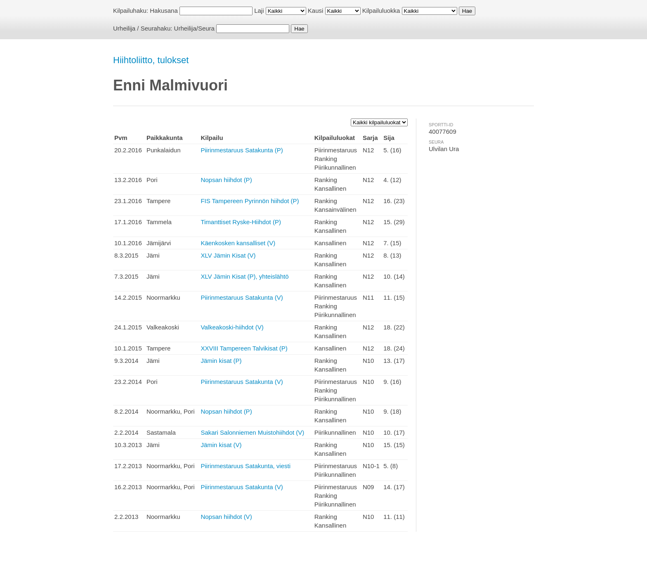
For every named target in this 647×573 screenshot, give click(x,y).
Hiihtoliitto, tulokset (151, 60)
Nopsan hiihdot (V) (226, 516)
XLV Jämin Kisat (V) (228, 255)
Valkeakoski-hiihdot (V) (232, 327)
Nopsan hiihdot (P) (226, 179)
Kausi (316, 10)
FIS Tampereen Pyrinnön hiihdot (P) (250, 200)
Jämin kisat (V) (221, 444)
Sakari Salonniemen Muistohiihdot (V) (252, 432)
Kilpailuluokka (381, 10)
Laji (259, 10)
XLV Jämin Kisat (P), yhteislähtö (244, 276)
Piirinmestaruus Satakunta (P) (242, 150)
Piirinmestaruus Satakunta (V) (242, 297)
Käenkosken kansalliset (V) (238, 242)
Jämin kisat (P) (221, 360)
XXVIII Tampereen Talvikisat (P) (244, 348)
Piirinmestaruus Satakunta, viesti (245, 465)
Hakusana (164, 10)
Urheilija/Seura (194, 28)
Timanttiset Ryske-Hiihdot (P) (241, 221)
